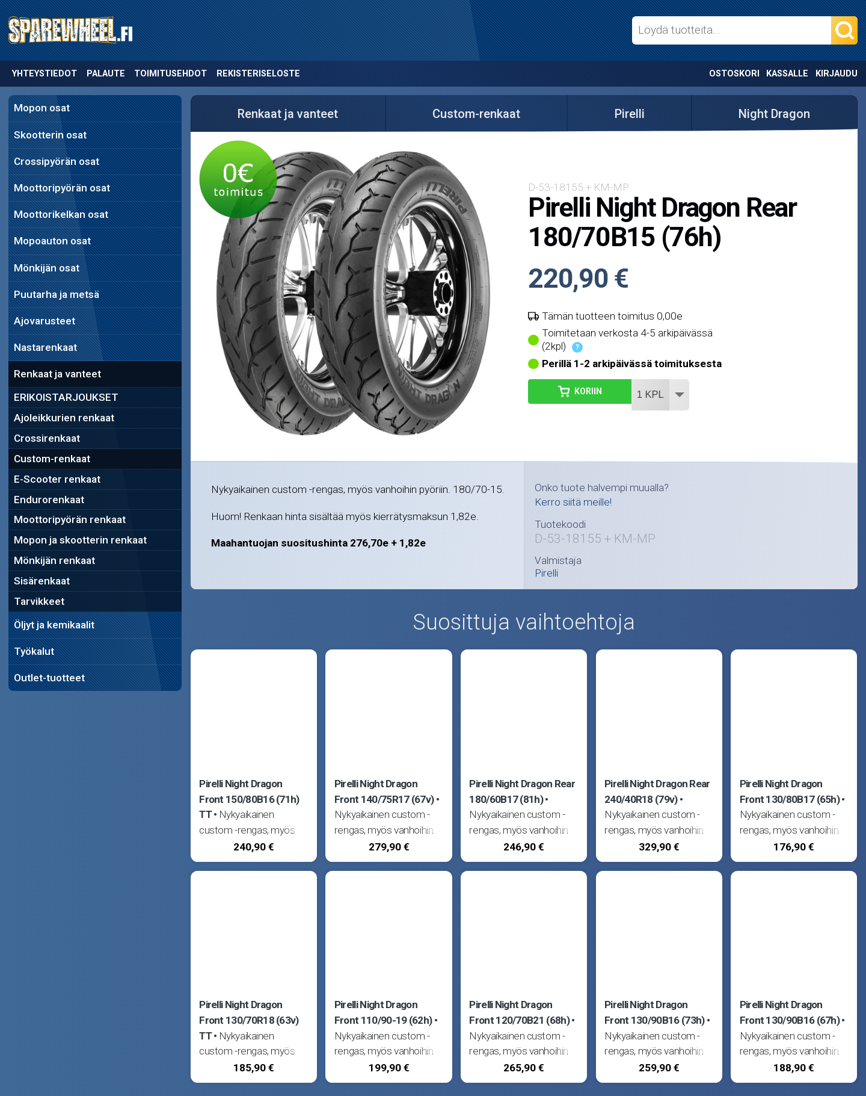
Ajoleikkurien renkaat (64, 418)
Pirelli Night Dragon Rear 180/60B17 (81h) (522, 791)
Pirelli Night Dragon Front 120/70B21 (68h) (519, 1012)
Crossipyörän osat (56, 161)
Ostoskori (734, 74)
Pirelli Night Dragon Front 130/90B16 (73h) (654, 1012)
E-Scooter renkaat (57, 479)
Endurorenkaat (49, 500)
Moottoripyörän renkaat (70, 519)
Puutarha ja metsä (56, 294)
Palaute (106, 74)
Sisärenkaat (42, 581)
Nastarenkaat (45, 347)
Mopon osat (42, 108)
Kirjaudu (836, 74)
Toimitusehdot (170, 74)
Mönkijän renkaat (54, 560)
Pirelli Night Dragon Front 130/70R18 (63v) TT (249, 1020)
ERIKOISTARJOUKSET (66, 397)
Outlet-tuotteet (49, 678)
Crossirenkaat (47, 438)
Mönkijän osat (46, 268)
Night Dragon (774, 114)
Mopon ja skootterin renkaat (80, 540)
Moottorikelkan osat (61, 214)
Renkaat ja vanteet (57, 374)
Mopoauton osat (52, 241)
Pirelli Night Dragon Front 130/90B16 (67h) (790, 1012)
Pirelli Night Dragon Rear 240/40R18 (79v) (657, 791)
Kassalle (787, 74)
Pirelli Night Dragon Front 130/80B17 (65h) (790, 791)
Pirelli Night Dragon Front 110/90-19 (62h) (383, 1012)
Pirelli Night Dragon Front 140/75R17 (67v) (384, 791)
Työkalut (34, 651)
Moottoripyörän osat (62, 188)
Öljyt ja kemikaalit (54, 625)
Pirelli (630, 114)
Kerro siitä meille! (573, 502)
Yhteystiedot (44, 74)
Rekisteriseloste (258, 74)
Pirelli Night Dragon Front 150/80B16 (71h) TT (249, 799)
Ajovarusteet (44, 321)
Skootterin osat (50, 135)
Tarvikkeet (39, 601)
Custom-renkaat (52, 459)
